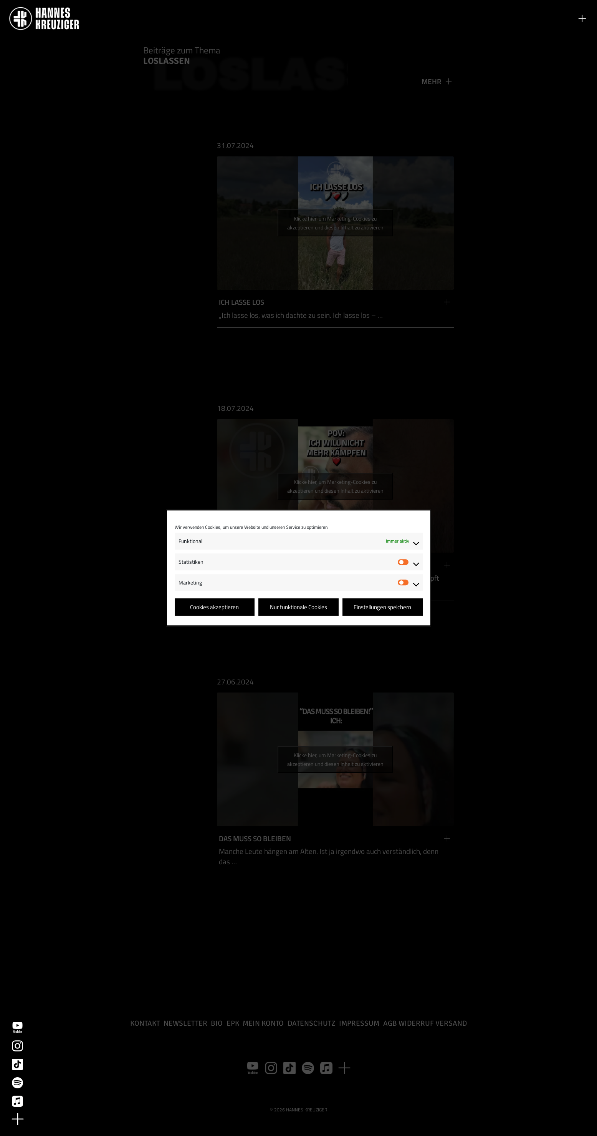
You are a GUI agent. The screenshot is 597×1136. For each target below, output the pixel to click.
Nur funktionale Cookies (298, 607)
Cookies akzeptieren (214, 607)
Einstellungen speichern (382, 607)
